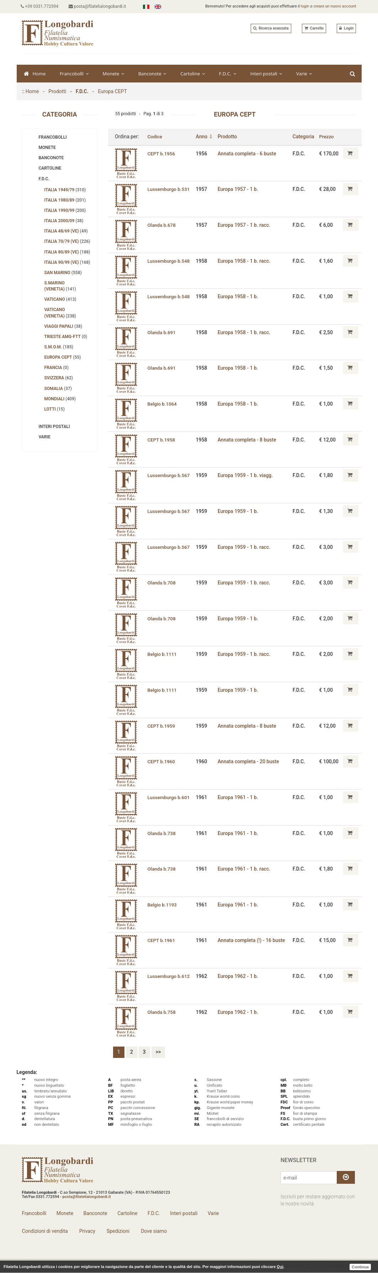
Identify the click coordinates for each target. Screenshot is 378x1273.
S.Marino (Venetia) (60, 285)
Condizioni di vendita (45, 1231)
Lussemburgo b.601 (169, 797)
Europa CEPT (112, 91)
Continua (360, 1266)
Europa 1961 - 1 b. (239, 797)
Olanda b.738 (162, 833)
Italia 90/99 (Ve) (67, 262)
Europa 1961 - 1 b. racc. (245, 869)
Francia (56, 367)
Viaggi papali (63, 326)
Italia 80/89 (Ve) (67, 252)
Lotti (54, 409)
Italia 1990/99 (65, 210)
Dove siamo (153, 1231)
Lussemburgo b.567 (169, 475)
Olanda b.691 (162, 332)
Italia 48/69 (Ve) (66, 231)
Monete (113, 73)
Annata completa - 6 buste (248, 153)
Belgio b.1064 (162, 404)
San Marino (63, 272)
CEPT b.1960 (161, 761)
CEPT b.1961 (161, 940)
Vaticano (60, 299)
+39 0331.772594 (41, 6)
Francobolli (74, 73)
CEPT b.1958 (161, 439)
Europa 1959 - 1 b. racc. (245, 547)
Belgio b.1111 (162, 654)
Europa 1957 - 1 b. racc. (245, 225)
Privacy (86, 1231)
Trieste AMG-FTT (65, 336)
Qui (280, 1266)
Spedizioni (117, 1231)
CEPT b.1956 (161, 153)
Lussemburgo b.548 (169, 260)
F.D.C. (227, 73)
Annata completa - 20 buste (250, 761)
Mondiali (60, 398)
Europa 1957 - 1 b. (239, 189)
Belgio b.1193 (162, 905)
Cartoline (192, 73)
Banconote (152, 73)
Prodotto (229, 136)
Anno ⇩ (205, 136)
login (305, 6)
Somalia (58, 388)
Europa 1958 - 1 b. (239, 296)
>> (158, 1052)
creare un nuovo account (334, 6)
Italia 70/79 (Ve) (67, 241)
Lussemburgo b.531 (169, 189)
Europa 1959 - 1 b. (239, 511)
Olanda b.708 (162, 582)
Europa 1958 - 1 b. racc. (245, 260)
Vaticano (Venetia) (60, 312)
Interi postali (266, 73)
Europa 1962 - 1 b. (239, 976)
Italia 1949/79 (65, 189)
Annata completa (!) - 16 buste (253, 940)
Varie (304, 73)
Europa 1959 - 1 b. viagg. (246, 475)
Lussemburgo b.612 (169, 976)
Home (35, 73)
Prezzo (327, 136)
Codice (155, 136)
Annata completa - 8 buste (248, 439)
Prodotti (57, 91)
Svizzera (58, 377)
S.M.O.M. (59, 346)
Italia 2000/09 (64, 220)
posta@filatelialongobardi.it (99, 6)
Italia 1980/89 (65, 200)
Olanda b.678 (162, 225)
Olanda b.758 (162, 1012)
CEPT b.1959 (161, 725)
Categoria (304, 136)
